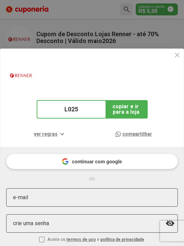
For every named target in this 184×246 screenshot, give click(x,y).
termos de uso (81, 239)
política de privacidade (122, 239)
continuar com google (92, 161)
